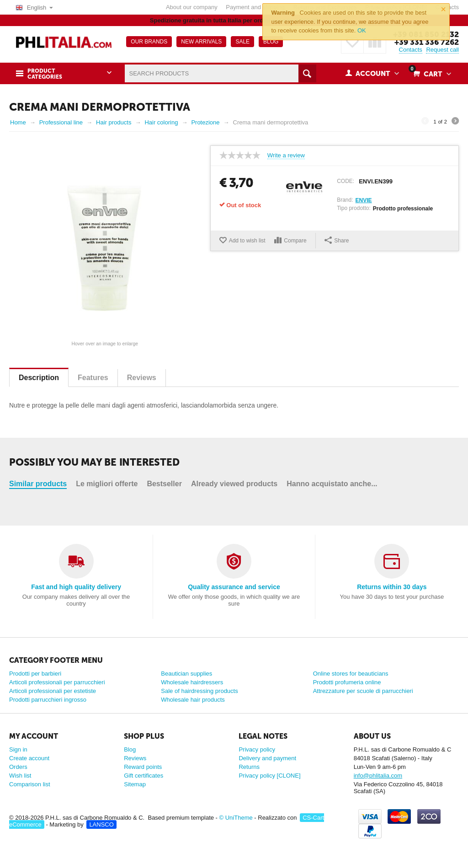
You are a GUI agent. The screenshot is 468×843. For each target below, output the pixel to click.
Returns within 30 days (391, 587)
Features (93, 377)
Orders (18, 766)
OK (361, 30)
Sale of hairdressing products (199, 690)
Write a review (286, 155)
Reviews (141, 377)
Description (39, 377)
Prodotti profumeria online (347, 682)
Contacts (410, 49)
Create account (29, 758)
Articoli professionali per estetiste (52, 690)
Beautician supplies (186, 673)
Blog (130, 749)
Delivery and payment (267, 758)
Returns (249, 766)
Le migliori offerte (107, 484)
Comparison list (29, 784)
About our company (192, 7)
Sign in (18, 749)
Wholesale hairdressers (192, 682)
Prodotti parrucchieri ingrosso (47, 699)
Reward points (143, 766)
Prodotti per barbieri (35, 673)
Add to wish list (247, 240)
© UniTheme (236, 817)
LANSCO (101, 824)
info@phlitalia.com (378, 775)
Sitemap (135, 784)
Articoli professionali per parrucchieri (57, 682)
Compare (295, 240)
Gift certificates (143, 775)
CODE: (345, 181)
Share (336, 240)
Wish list (20, 775)
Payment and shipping (255, 7)
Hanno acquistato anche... (332, 484)
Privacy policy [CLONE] (269, 775)
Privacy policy (257, 749)
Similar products (38, 484)
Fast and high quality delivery (76, 587)
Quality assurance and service (234, 587)
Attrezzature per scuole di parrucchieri (363, 690)
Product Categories (44, 74)
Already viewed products (234, 484)
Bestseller (164, 484)
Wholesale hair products (192, 699)
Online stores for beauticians (350, 673)
